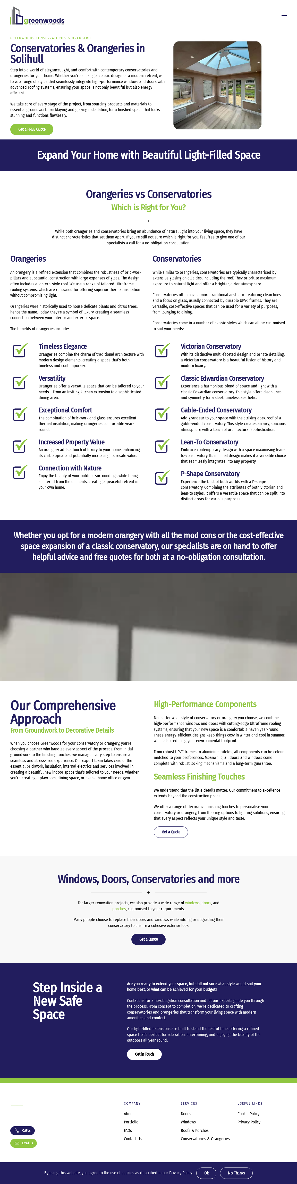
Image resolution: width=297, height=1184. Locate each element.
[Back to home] (37, 15)
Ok (206, 1173)
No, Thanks (236, 1173)
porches (119, 908)
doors (206, 902)
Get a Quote (171, 832)
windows (192, 902)
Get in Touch (144, 1054)
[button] (284, 15)
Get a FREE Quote (31, 129)
